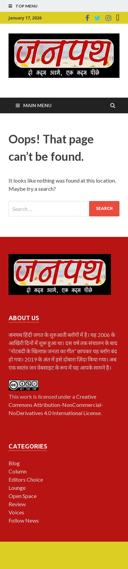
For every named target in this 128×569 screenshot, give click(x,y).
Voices (16, 512)
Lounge (17, 487)
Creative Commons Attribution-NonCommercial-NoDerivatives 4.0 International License (56, 404)
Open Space (23, 496)
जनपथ (16, 334)
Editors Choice (26, 479)
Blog (14, 463)
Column (18, 471)
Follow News (24, 520)
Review (17, 504)
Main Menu (37, 105)
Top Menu (26, 6)
